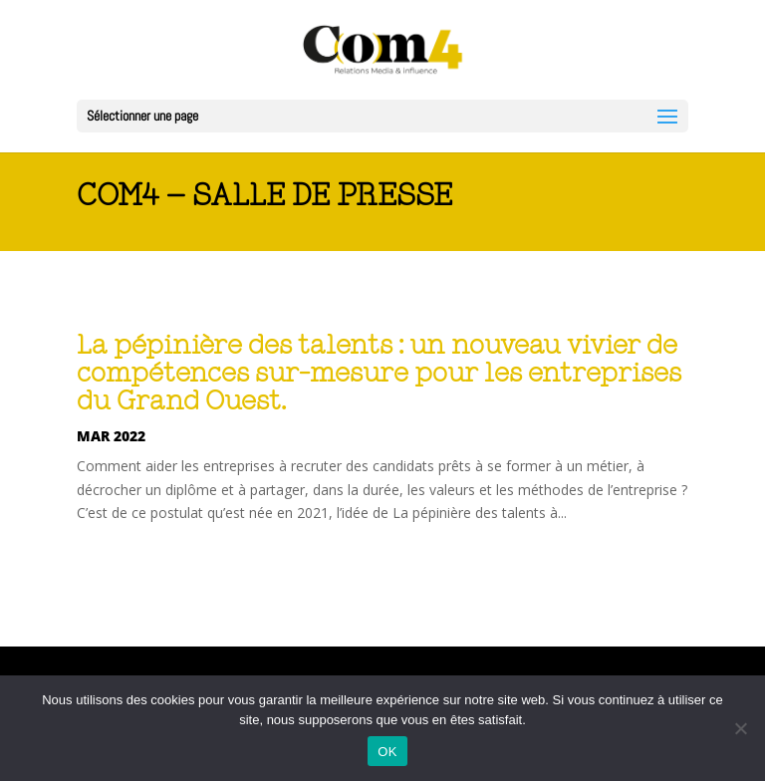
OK (387, 751)
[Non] (740, 728)
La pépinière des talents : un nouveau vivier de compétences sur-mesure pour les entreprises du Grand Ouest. (379, 373)
